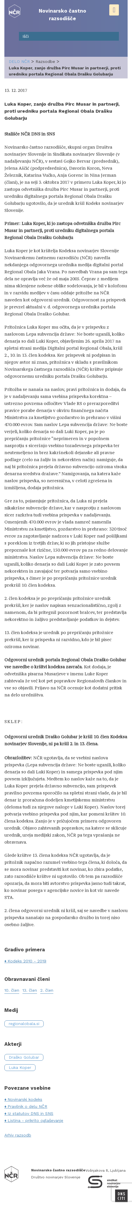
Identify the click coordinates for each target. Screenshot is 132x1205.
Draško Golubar (24, 1057)
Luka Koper (20, 1067)
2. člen (46, 990)
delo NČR (19, 61)
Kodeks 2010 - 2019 (27, 961)
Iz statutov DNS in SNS (30, 1113)
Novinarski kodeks (25, 1099)
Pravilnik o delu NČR (27, 1106)
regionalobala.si (24, 1023)
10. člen (11, 990)
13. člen (29, 990)
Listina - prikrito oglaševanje (35, 1120)
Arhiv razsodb (17, 1135)
